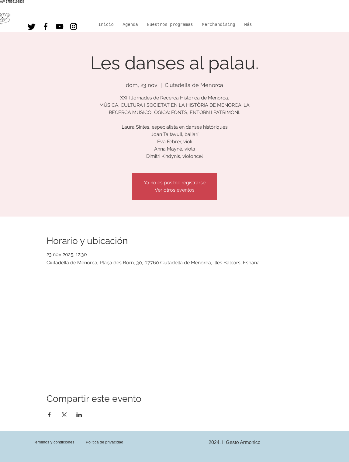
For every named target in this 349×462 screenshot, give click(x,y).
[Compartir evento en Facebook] (49, 414)
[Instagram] (73, 26)
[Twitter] (31, 26)
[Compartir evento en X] (64, 414)
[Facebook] (45, 26)
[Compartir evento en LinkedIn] (79, 414)
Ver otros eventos (175, 190)
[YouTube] (59, 26)
